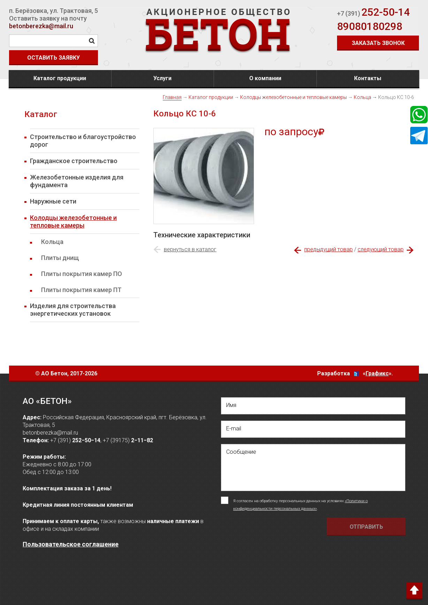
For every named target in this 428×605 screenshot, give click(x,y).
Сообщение (241, 452)
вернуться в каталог (190, 249)
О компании (265, 78)
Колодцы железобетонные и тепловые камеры (293, 97)
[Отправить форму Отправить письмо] (366, 527)
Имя (231, 405)
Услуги (162, 78)
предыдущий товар (328, 249)
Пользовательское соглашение (71, 544)
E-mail (233, 428)
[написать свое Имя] (313, 405)
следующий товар (381, 249)
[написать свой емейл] (313, 429)
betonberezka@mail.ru (41, 26)
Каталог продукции (59, 78)
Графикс (377, 373)
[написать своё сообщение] (313, 467)
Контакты (367, 78)
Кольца (362, 97)
